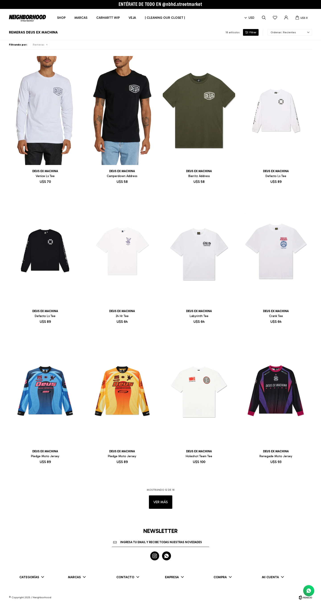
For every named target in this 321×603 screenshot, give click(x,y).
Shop (61, 18)
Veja (132, 18)
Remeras (38, 44)
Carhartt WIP (108, 18)
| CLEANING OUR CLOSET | (165, 18)
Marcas (80, 18)
